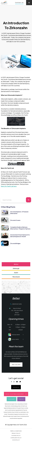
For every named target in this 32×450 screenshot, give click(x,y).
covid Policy (16, 440)
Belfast (16, 298)
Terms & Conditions (16, 431)
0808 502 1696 (17, 304)
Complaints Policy (16, 437)
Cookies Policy (16, 435)
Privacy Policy (16, 433)
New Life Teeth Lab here (8, 186)
